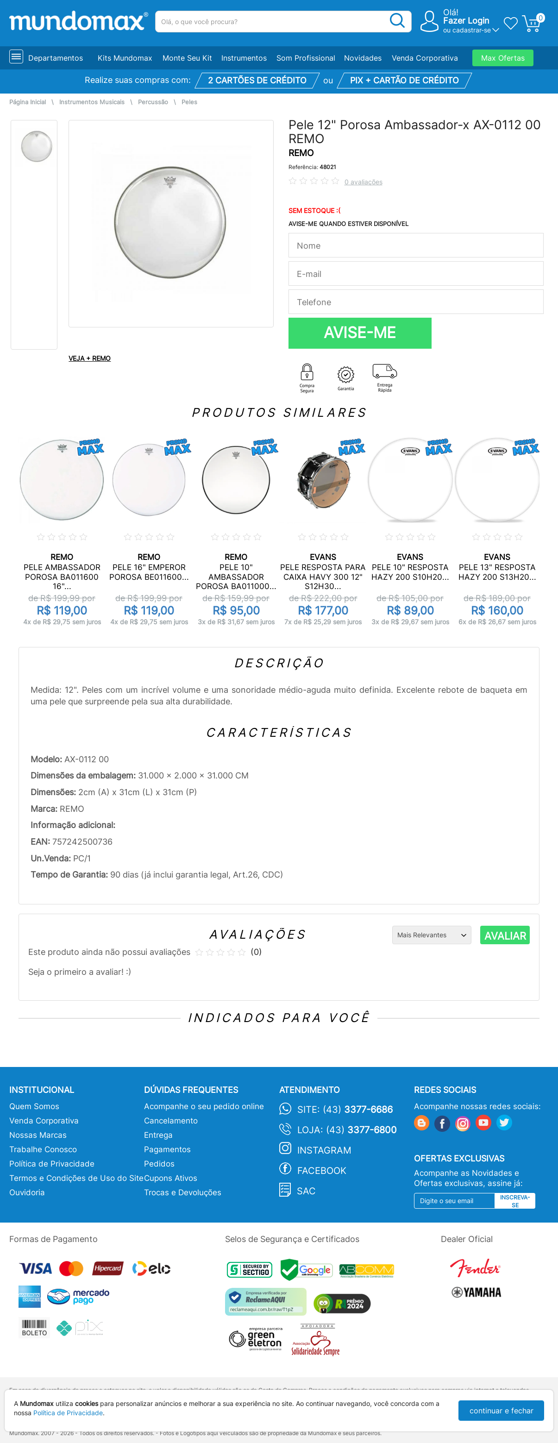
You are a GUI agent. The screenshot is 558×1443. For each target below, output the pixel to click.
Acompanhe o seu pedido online (204, 1106)
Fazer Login (466, 20)
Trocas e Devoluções (182, 1192)
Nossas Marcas (38, 1135)
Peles (189, 102)
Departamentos (55, 58)
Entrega (158, 1135)
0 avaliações (363, 182)
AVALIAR (505, 936)
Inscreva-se (515, 1201)
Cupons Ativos (170, 1178)
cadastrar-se (471, 30)
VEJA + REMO (90, 358)
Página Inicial (27, 102)
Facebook (321, 1170)
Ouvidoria (27, 1192)
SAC (306, 1191)
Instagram (324, 1150)
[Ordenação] (431, 935)
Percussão (153, 102)
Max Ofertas (503, 58)
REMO (300, 153)
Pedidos (159, 1163)
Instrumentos (244, 58)
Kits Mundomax (125, 58)
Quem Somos (34, 1106)
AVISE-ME (360, 332)
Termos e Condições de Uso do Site (76, 1178)
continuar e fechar (501, 1410)
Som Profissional (305, 58)
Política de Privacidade (51, 1163)
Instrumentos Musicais (92, 102)
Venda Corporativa (425, 58)
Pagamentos (167, 1149)
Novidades (363, 58)
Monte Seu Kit (187, 58)
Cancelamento (171, 1120)
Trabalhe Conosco (43, 1149)
